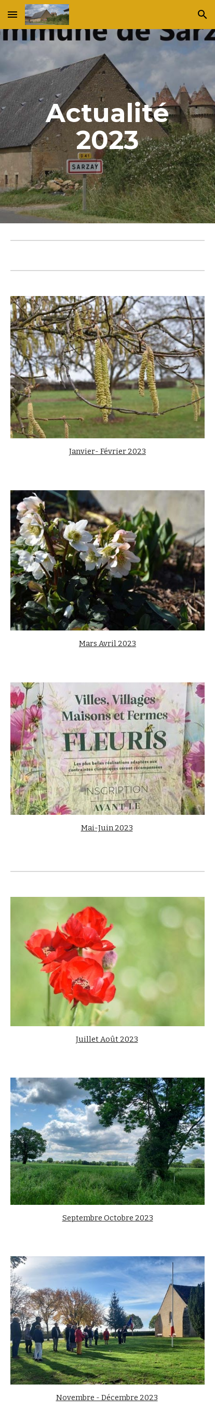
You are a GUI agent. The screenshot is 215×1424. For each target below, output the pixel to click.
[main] (107, 126)
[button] (12, 14)
